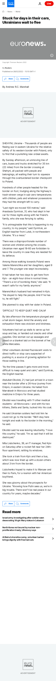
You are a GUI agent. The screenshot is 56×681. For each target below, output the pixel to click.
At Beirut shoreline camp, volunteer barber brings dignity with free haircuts (23, 538)
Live (49, 3)
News (9, 12)
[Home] (3, 11)
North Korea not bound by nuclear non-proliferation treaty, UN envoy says (21, 528)
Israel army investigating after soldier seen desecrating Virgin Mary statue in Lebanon (23, 519)
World (18, 12)
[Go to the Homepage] (10, 3)
